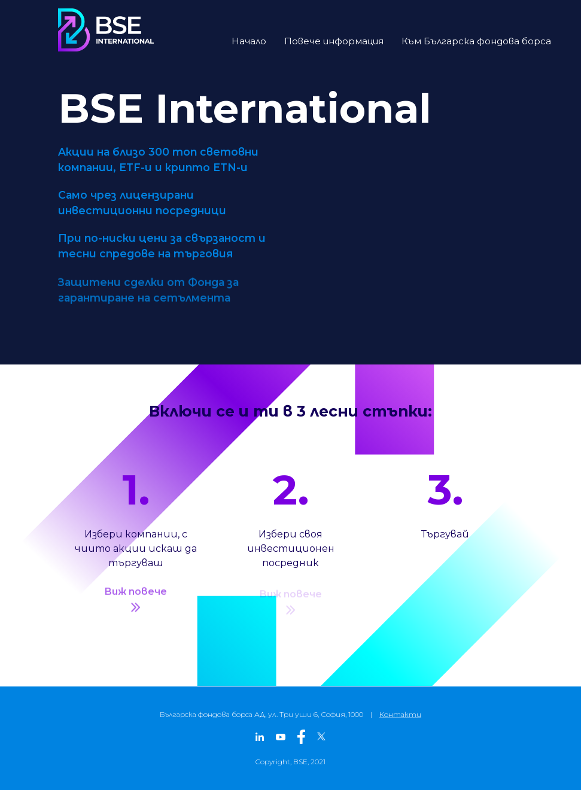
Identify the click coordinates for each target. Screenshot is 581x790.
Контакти (400, 714)
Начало (249, 41)
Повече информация (334, 41)
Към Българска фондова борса (476, 41)
